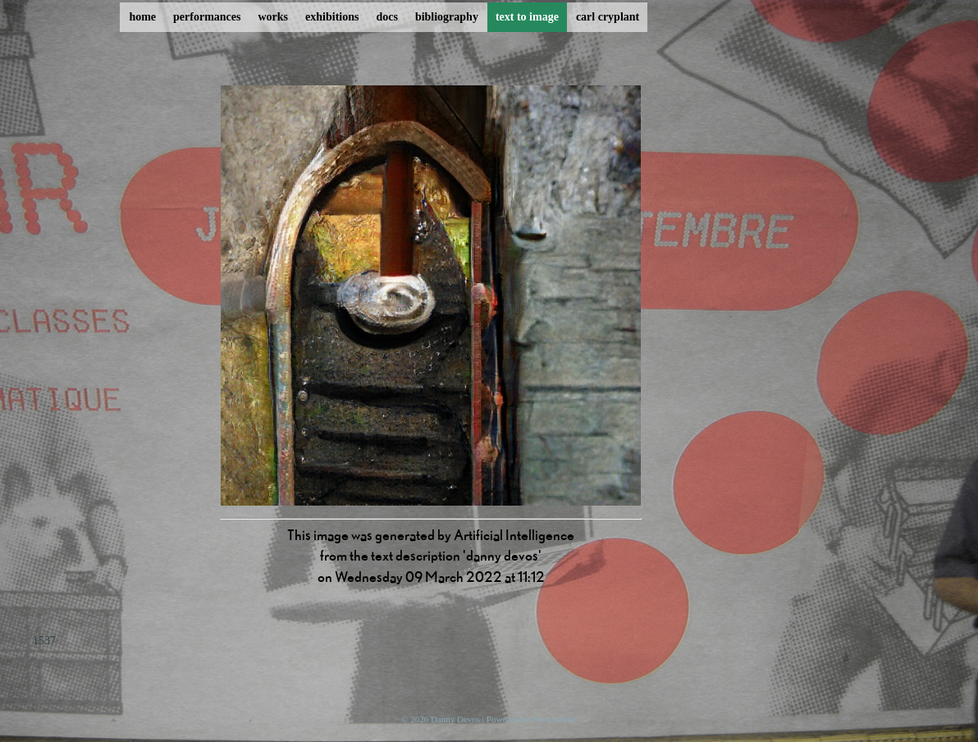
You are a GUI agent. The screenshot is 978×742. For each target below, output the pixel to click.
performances (206, 17)
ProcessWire (554, 719)
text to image (527, 17)
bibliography (446, 17)
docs (386, 17)
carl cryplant (607, 17)
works (273, 17)
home (142, 17)
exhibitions (332, 17)
